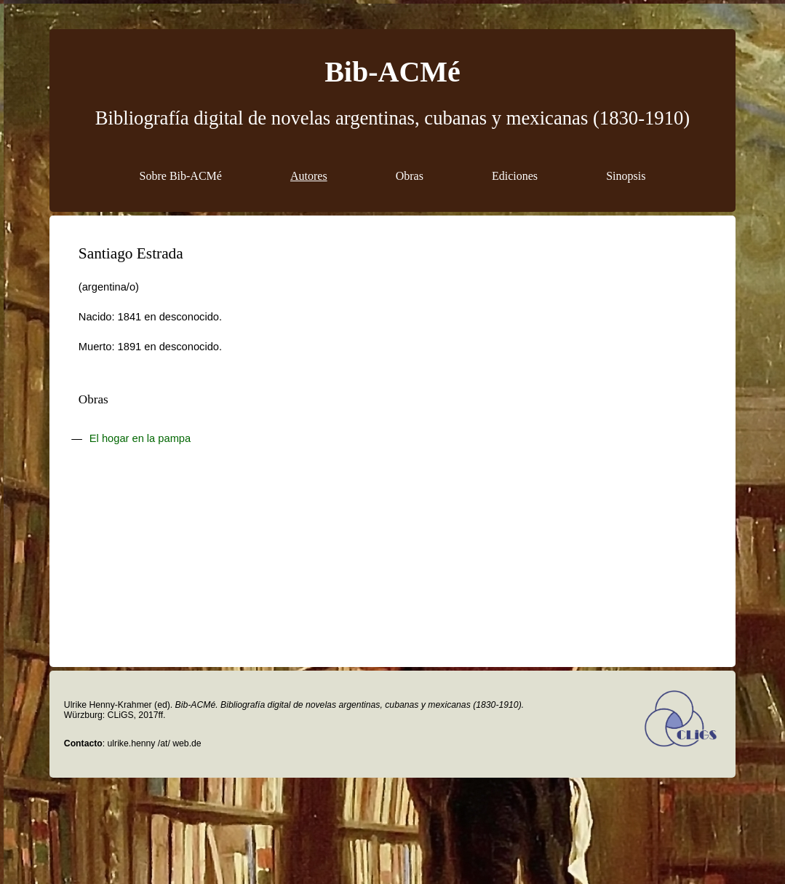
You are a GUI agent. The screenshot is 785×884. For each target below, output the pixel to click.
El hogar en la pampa (140, 438)
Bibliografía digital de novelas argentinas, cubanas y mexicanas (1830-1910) (392, 118)
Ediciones (515, 176)
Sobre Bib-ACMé (181, 176)
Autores (308, 176)
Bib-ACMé (392, 71)
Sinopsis (625, 176)
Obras (409, 176)
